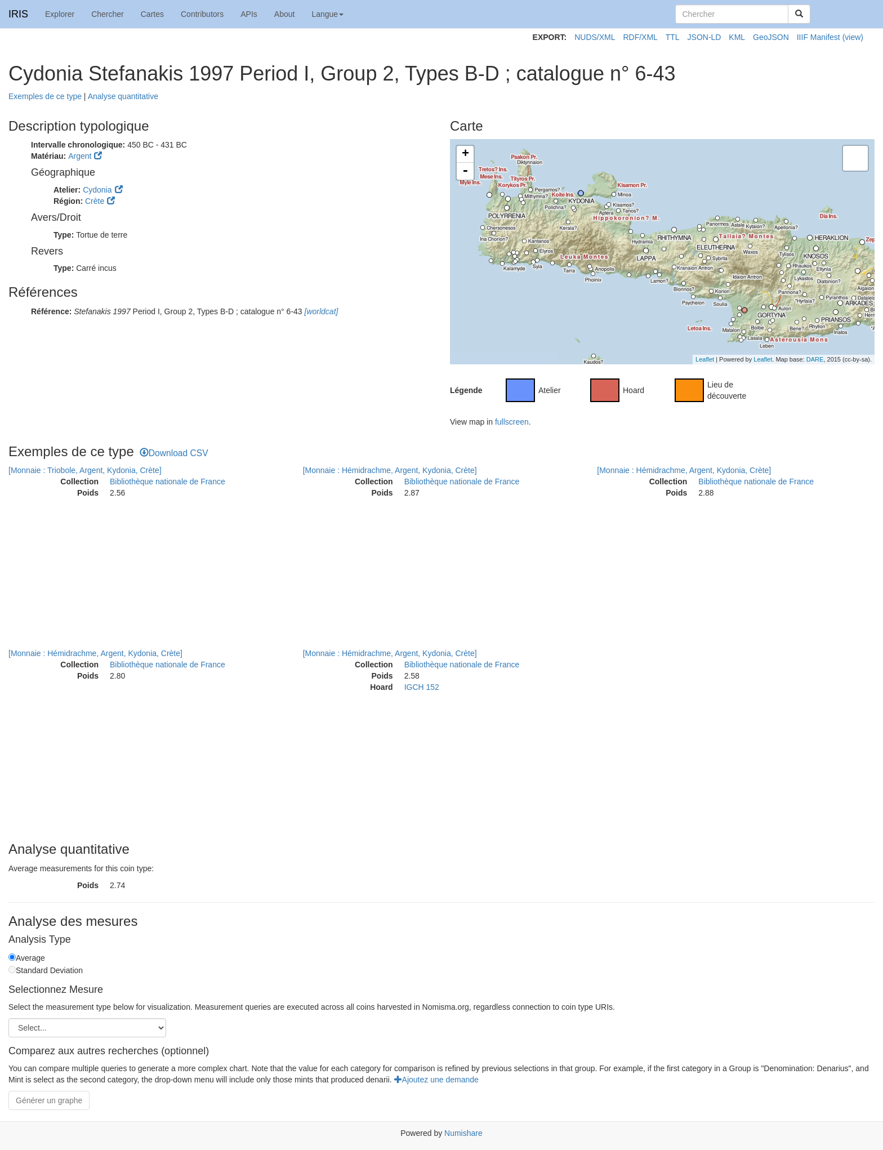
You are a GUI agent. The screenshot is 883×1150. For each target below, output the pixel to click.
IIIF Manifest (818, 37)
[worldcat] (320, 311)
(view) (852, 37)
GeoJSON (771, 37)
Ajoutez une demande (436, 1079)
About (284, 14)
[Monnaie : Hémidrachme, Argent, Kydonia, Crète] (390, 470)
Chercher (107, 14)
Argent (79, 156)
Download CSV (174, 453)
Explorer (59, 14)
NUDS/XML (594, 37)
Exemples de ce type (45, 96)
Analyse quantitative (123, 96)
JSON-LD (704, 37)
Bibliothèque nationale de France (167, 481)
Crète (94, 201)
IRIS (18, 14)
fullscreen (512, 421)
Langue (327, 14)
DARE (815, 359)
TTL (673, 37)
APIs (248, 14)
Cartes (152, 14)
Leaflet (704, 359)
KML (737, 37)
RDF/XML (640, 37)
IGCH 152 (421, 687)
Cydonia (97, 189)
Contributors (202, 14)
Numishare (463, 1133)
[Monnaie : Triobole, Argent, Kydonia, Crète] (85, 470)
